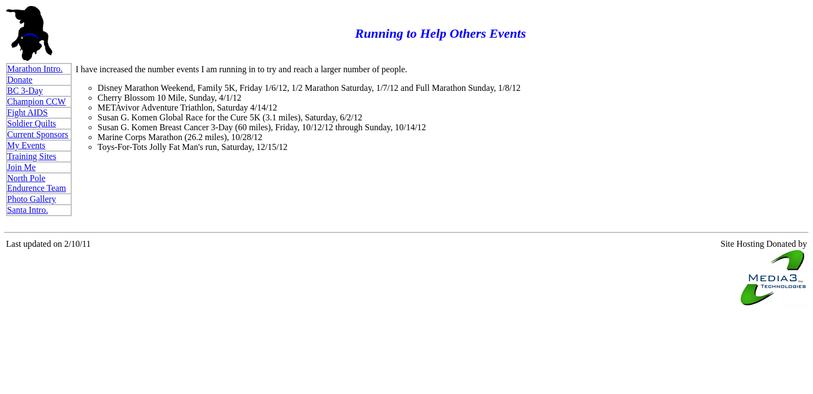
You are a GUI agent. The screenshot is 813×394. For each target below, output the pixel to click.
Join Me (21, 167)
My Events (26, 145)
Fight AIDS (27, 112)
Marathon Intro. (34, 68)
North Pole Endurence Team (36, 183)
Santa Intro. (27, 210)
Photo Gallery (31, 199)
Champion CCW (36, 101)
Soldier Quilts (31, 123)
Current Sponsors (37, 134)
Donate (19, 79)
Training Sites (31, 156)
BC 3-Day (25, 90)
